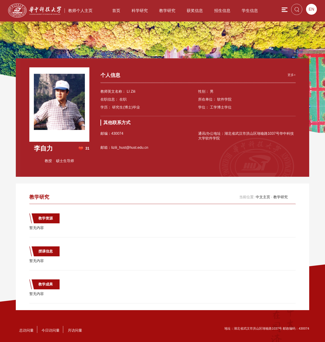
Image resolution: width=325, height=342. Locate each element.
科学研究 (140, 10)
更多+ (292, 75)
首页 (116, 10)
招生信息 (222, 10)
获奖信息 (195, 10)
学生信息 (250, 10)
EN (311, 9)
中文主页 (263, 197)
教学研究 (167, 10)
